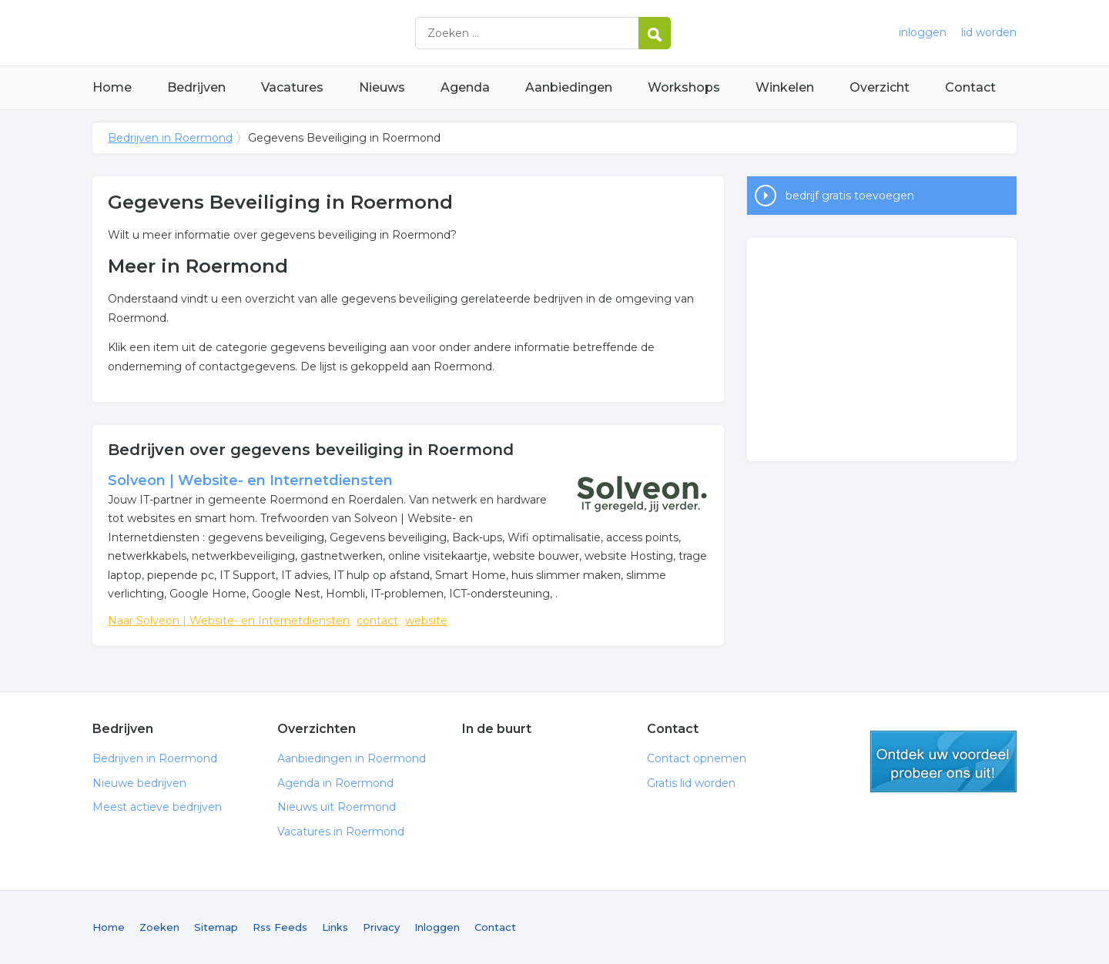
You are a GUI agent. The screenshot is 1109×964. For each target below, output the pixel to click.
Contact (970, 87)
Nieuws (382, 87)
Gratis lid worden (691, 783)
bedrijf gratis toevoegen (850, 196)
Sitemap (216, 927)
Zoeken (159, 927)
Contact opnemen (696, 758)
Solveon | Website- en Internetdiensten (250, 480)
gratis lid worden (943, 761)
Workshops (684, 87)
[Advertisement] (881, 349)
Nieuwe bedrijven (139, 783)
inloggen (923, 32)
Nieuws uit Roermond (336, 807)
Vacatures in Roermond (340, 831)
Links (335, 927)
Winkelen (785, 87)
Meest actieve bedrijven (157, 807)
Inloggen (437, 927)
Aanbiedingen (568, 87)
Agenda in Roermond (335, 783)
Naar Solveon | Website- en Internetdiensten (229, 621)
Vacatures (292, 87)
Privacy (381, 927)
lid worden (989, 32)
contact (377, 621)
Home (112, 87)
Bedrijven (196, 87)
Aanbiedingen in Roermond (351, 758)
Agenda (465, 87)
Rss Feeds (280, 927)
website (426, 621)
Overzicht (879, 87)
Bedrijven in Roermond (284, 33)
